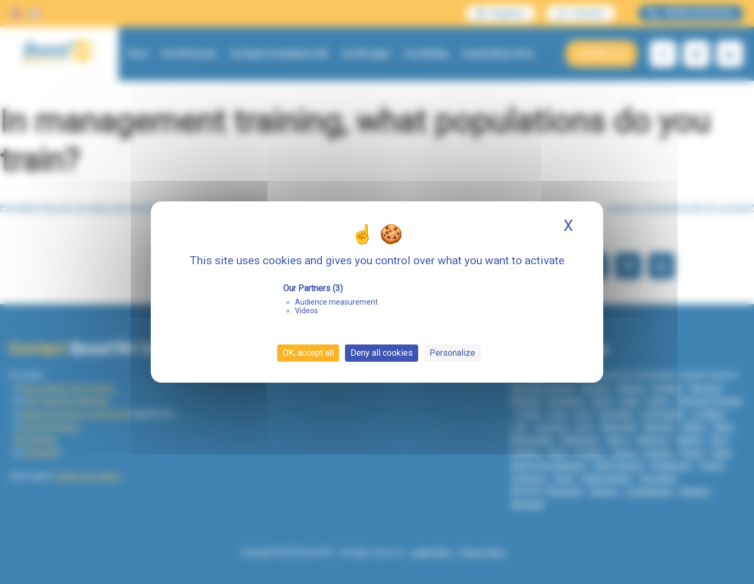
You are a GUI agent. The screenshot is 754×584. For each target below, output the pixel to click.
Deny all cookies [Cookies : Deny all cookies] (381, 353)
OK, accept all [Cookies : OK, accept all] (308, 353)
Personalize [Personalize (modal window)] (452, 353)
